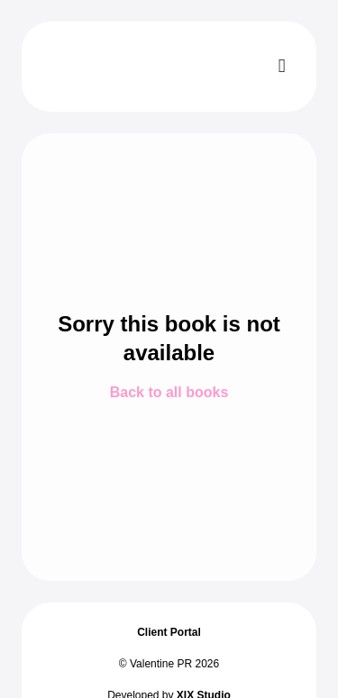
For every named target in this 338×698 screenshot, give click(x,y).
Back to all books (169, 392)
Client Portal (169, 632)
